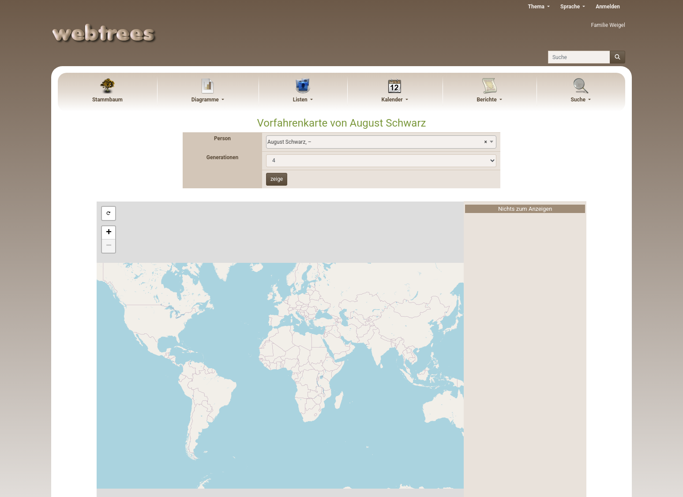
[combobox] (381, 142)
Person (222, 138)
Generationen (222, 157)
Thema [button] (537, 7)
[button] (108, 213)
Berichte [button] (487, 100)
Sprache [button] (570, 7)
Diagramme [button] (205, 100)
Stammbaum (107, 100)
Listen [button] (301, 100)
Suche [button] (578, 100)
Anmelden (608, 7)
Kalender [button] (393, 100)
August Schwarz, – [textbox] (377, 142)
